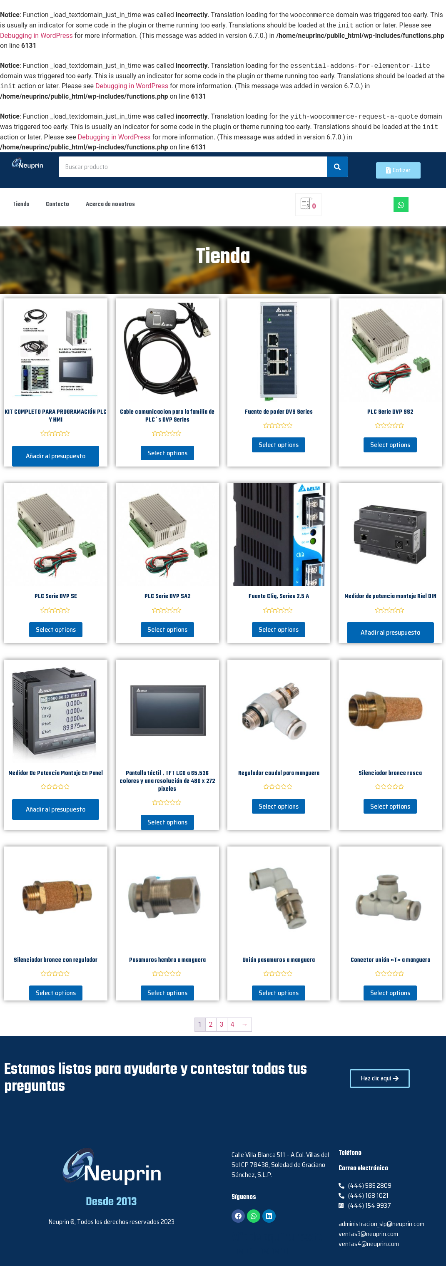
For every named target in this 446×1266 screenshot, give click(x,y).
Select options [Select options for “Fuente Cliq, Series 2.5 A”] (279, 629)
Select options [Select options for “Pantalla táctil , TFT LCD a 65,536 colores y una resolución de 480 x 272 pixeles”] (167, 822)
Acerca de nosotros (110, 204)
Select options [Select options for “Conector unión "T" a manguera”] (390, 993)
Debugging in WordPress (36, 36)
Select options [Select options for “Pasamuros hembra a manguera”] (167, 993)
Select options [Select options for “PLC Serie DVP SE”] (56, 629)
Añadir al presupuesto (55, 456)
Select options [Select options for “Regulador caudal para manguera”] (279, 806)
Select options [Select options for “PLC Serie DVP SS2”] (390, 444)
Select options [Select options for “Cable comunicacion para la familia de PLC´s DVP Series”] (167, 453)
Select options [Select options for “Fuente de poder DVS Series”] (279, 444)
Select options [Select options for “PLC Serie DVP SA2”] (167, 629)
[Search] (337, 166)
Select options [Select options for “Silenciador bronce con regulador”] (56, 993)
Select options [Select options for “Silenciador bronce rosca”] (390, 806)
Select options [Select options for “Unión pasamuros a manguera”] (279, 993)
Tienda (20, 204)
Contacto (57, 204)
